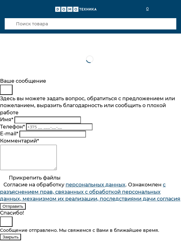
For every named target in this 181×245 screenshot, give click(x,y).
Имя (6, 119)
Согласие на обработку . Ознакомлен (90, 196)
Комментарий (19, 141)
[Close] (6, 90)
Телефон (12, 127)
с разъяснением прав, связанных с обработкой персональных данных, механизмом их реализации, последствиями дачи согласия (90, 196)
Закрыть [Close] (11, 241)
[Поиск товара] (90, 23)
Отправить (13, 211)
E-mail (9, 134)
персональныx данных (95, 189)
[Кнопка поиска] (10, 23)
